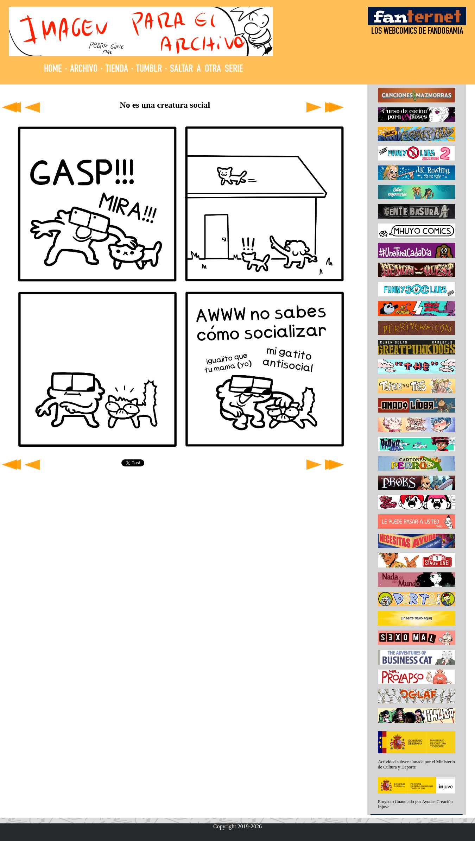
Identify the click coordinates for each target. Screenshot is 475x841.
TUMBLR (149, 69)
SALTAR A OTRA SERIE (206, 69)
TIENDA (117, 69)
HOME (53, 69)
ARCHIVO (83, 69)
